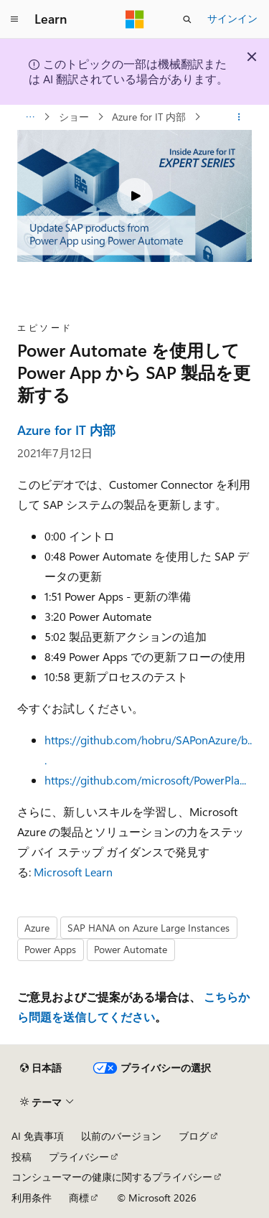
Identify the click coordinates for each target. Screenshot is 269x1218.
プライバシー (79, 1156)
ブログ (194, 1136)
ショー (75, 116)
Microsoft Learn (73, 871)
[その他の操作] (239, 117)
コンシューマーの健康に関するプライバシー (111, 1177)
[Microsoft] (135, 19)
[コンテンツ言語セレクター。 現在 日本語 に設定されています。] (40, 1068)
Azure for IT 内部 (150, 116)
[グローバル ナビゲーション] (14, 19)
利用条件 (31, 1197)
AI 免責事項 (37, 1136)
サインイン (232, 18)
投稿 (21, 1156)
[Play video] (135, 196)
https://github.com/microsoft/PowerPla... (145, 779)
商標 (79, 1197)
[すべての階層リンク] (29, 117)
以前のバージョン (121, 1136)
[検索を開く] (187, 19)
